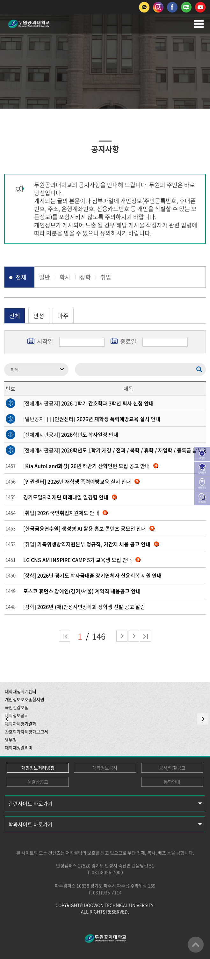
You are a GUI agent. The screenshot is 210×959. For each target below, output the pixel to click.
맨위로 (196, 945)
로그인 (202, 458)
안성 (38, 315)
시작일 (45, 341)
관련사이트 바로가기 (30, 803)
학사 (65, 277)
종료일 (128, 341)
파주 (63, 315)
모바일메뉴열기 (198, 24)
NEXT (202, 719)
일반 (44, 277)
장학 (85, 277)
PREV (7, 719)
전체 (21, 277)
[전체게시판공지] (88, 403)
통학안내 (172, 782)
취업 (105, 277)
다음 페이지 (121, 636)
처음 (64, 636)
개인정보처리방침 (37, 767)
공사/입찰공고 (172, 767)
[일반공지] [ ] (91, 419)
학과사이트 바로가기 (30, 824)
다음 (133, 636)
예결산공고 (37, 782)
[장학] (92, 575)
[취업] (65, 513)
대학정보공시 (104, 767)
